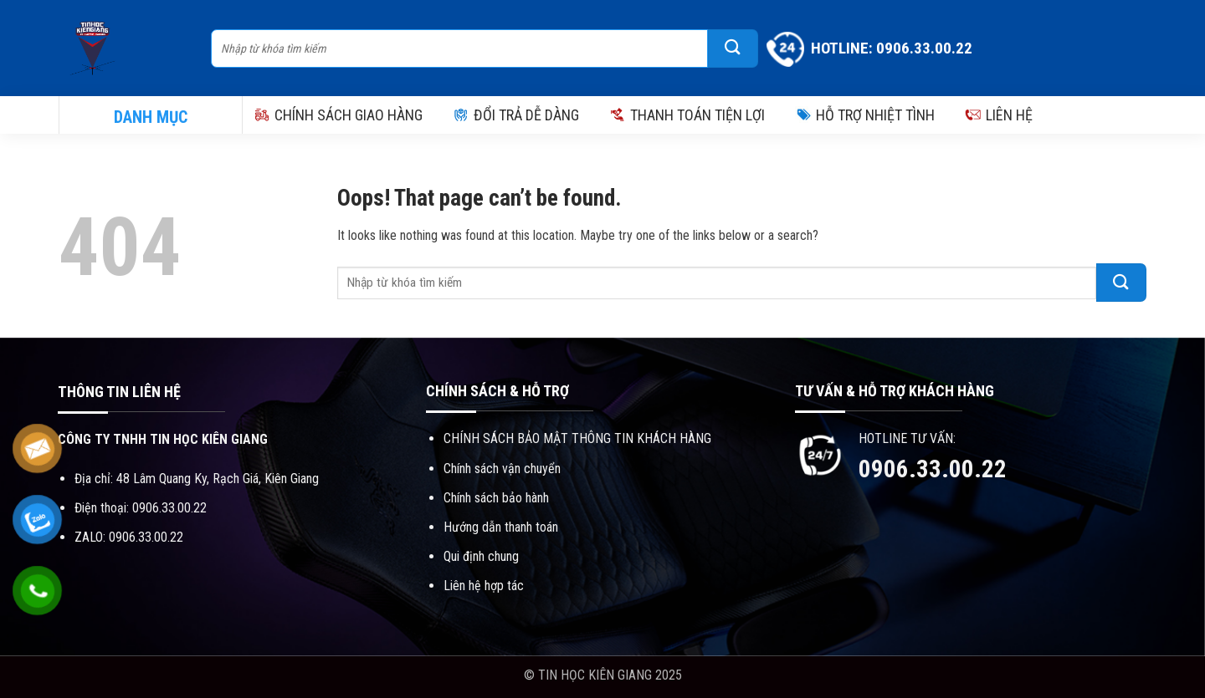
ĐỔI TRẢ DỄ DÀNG (516, 115)
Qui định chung (481, 556)
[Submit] (733, 48)
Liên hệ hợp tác (484, 586)
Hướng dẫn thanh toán (501, 527)
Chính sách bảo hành (496, 498)
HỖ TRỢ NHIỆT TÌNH (865, 115)
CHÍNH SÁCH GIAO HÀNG (338, 115)
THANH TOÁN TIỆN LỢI (687, 115)
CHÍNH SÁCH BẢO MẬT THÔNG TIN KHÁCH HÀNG (577, 438)
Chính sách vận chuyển (502, 468)
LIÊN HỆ (999, 115)
